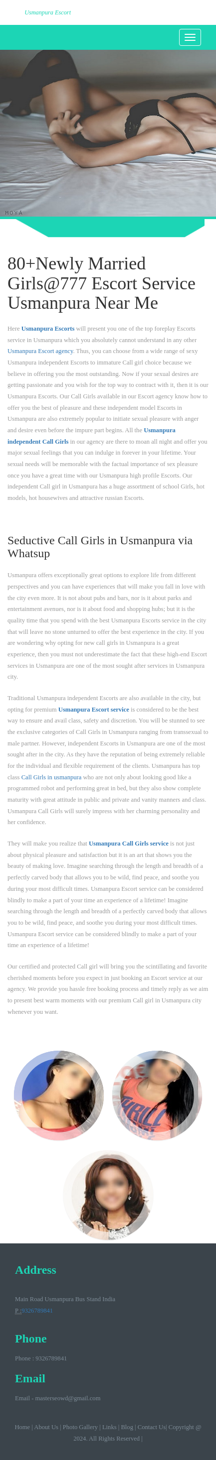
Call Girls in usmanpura (51, 777)
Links (109, 1427)
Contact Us (152, 1427)
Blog (127, 1427)
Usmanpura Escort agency (40, 351)
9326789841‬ (37, 1310)
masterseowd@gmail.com (68, 1398)
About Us (46, 1427)
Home (22, 1427)
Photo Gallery (80, 1427)
